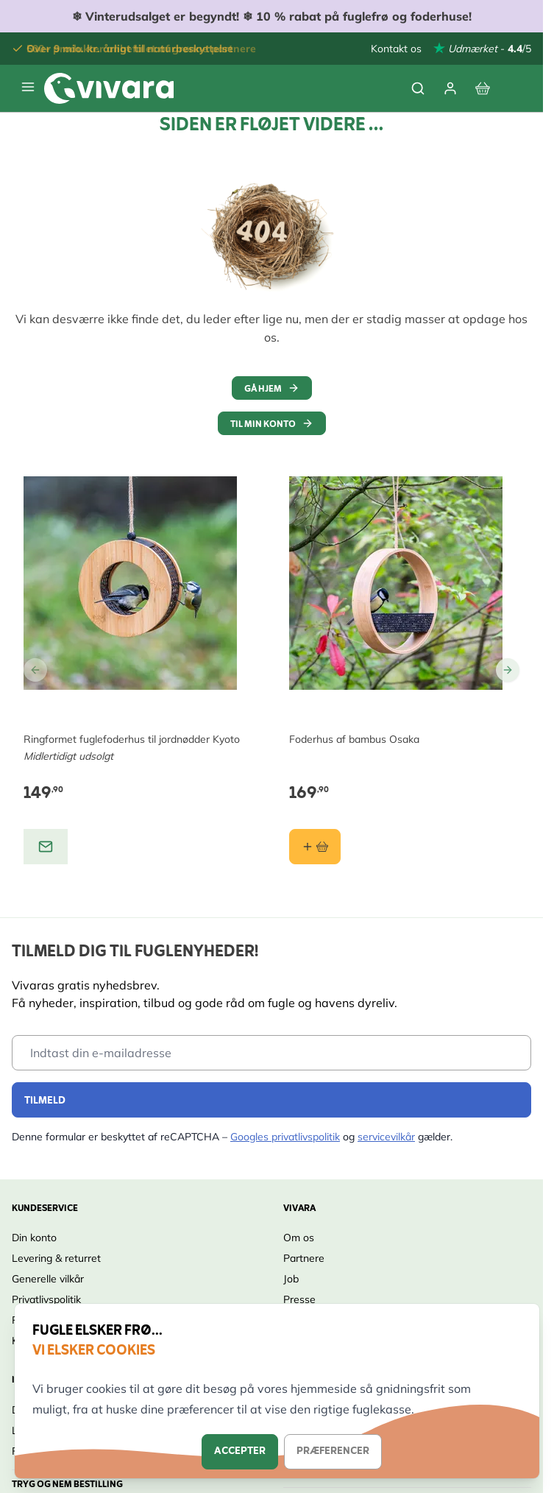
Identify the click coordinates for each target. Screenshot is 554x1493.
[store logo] (109, 88)
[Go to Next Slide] (507, 670)
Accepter (240, 1451)
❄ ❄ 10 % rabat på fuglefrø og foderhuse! (272, 16)
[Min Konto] (450, 88)
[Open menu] (28, 87)
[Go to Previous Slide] (35, 670)
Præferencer (332, 1451)
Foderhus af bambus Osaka (354, 739)
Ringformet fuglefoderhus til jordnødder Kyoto (132, 739)
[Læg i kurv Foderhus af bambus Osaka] (315, 846)
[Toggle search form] (418, 88)
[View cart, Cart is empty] (482, 88)
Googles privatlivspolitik (285, 1136)
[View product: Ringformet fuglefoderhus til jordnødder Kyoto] (46, 846)
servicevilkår (386, 1136)
